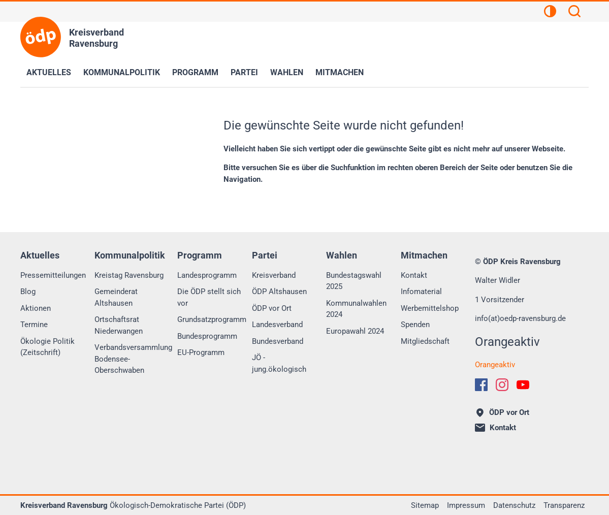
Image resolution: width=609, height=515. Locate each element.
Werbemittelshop (430, 308)
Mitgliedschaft (425, 341)
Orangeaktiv (495, 364)
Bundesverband (277, 341)
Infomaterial (421, 291)
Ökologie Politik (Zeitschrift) (47, 347)
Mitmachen (339, 72)
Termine (34, 324)
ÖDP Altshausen (279, 291)
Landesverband (277, 324)
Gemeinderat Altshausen (116, 297)
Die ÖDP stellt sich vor (209, 297)
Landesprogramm (207, 275)
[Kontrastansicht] (550, 13)
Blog (28, 291)
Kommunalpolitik (121, 72)
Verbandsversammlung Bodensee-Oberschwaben (133, 359)
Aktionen (35, 308)
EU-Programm (201, 352)
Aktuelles (48, 72)
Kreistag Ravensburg (129, 275)
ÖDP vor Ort (272, 308)
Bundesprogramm (207, 336)
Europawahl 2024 (355, 331)
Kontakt (414, 275)
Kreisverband (274, 275)
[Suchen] (574, 13)
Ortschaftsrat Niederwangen (118, 325)
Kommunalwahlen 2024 (356, 309)
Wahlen (286, 72)
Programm (195, 72)
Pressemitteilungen (53, 275)
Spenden (415, 324)
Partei (244, 72)
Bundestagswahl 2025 (353, 281)
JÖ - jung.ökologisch (279, 363)
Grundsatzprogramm (211, 319)
